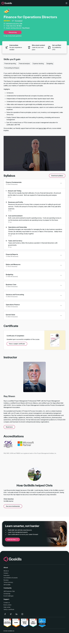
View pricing (12, 32)
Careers (6, 573)
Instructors (7, 575)
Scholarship (7, 593)
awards (15, 577)
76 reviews (18, 21)
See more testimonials (13, 506)
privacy (11, 582)
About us (6, 571)
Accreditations (8, 577)
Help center (7, 607)
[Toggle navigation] (66, 3)
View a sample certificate (17, 343)
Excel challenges (8, 596)
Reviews (6, 580)
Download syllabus (57, 175)
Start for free (12, 539)
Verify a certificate (9, 609)
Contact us (7, 602)
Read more (9, 427)
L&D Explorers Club (9, 591)
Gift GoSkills (7, 584)
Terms (5, 582)
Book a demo (7, 605)
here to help (42, 128)
